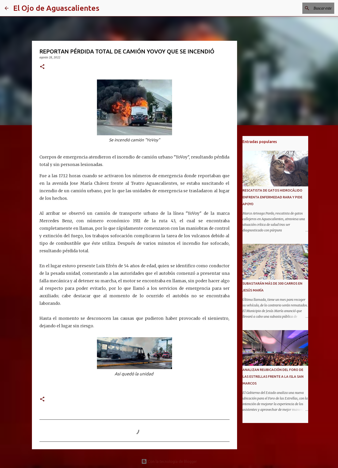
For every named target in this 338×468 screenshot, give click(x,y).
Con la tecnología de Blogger (169, 461)
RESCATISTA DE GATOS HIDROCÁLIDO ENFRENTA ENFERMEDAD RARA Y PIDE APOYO (272, 197)
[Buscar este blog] (309, 8)
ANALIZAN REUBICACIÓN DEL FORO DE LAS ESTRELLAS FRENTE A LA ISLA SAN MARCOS (272, 376)
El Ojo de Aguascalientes (56, 8)
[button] (42, 67)
